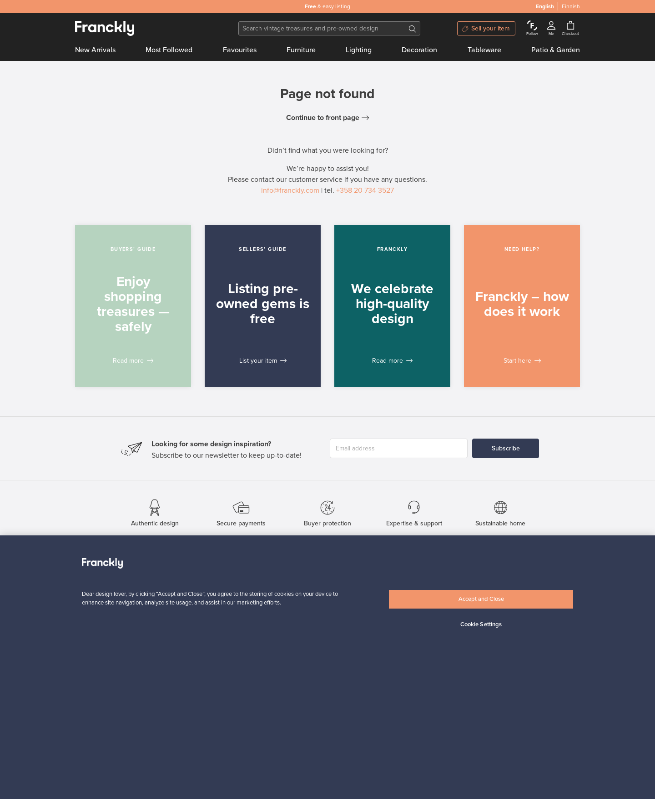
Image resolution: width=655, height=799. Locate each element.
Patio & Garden (555, 50)
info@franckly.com (290, 190)
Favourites (240, 50)
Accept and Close (481, 599)
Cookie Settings (481, 624)
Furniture (301, 50)
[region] (327, 667)
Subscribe (506, 448)
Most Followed (169, 50)
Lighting (359, 50)
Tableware (484, 50)
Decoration (419, 50)
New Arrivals (95, 50)
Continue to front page (322, 117)
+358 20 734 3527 (365, 190)
